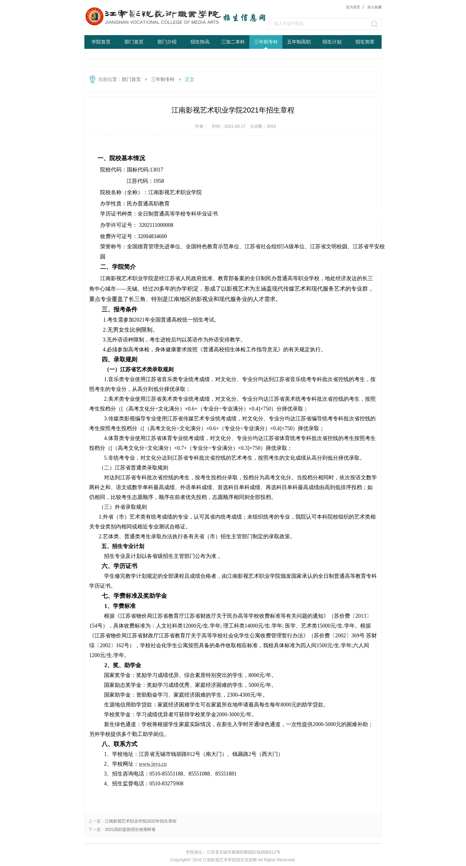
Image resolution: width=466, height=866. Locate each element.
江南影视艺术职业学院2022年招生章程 (141, 821)
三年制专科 (266, 41)
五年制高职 (299, 41)
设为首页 (353, 7)
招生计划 (331, 41)
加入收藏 (374, 7)
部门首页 (134, 41)
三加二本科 (233, 41)
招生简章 (364, 41)
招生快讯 (200, 41)
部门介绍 (167, 41)
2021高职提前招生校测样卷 (130, 829)
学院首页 (101, 41)
